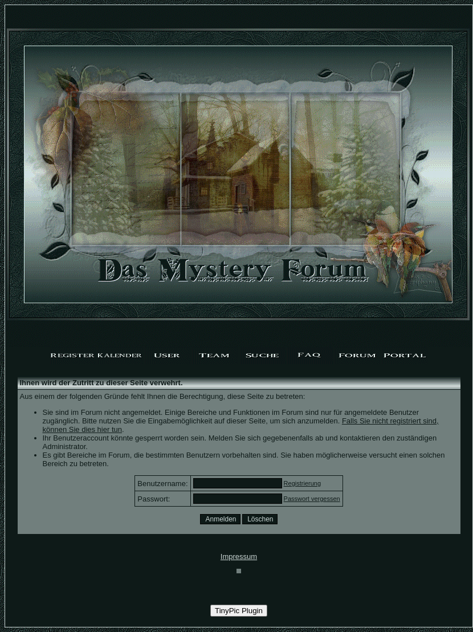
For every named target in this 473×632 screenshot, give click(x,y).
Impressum (239, 556)
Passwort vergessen (312, 498)
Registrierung (302, 483)
